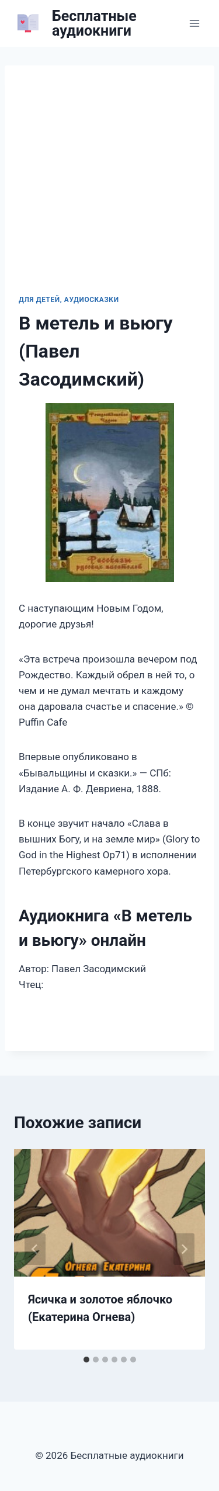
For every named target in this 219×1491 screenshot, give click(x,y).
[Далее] (183, 1249)
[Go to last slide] (35, 1249)
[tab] (86, 1359)
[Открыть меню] (194, 23)
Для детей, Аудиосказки (69, 300)
